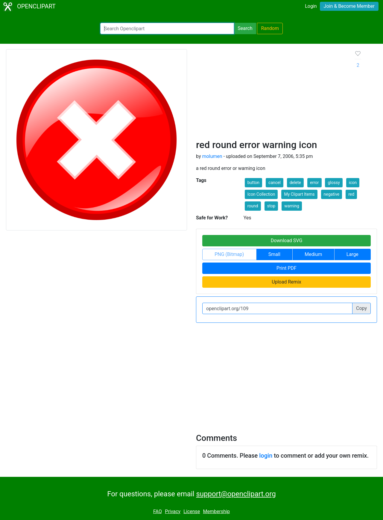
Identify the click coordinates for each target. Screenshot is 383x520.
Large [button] (352, 254)
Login (311, 6)
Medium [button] (313, 254)
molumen (212, 156)
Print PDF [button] (286, 268)
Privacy (172, 511)
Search (245, 28)
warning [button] (291, 206)
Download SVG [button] (287, 240)
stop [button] (271, 206)
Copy (361, 308)
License (191, 511)
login (265, 455)
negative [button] (332, 194)
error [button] (314, 182)
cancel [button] (274, 182)
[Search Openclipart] (167, 28)
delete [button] (295, 182)
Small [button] (274, 254)
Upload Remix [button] (286, 282)
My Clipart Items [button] (299, 194)
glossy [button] (334, 182)
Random (270, 28)
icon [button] (353, 182)
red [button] (351, 194)
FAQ (157, 511)
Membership (216, 511)
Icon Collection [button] (261, 194)
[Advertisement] (270, 94)
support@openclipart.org (236, 494)
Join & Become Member (349, 6)
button (253, 182)
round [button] (252, 206)
